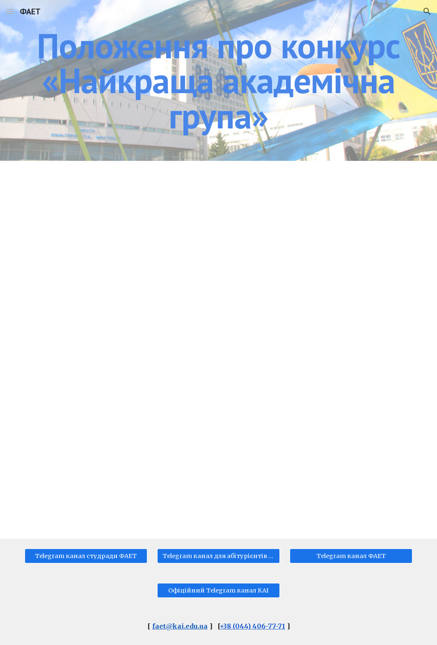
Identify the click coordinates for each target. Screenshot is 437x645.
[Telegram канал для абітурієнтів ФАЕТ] (218, 556)
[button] (10, 11)
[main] (218, 80)
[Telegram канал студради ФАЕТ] (86, 556)
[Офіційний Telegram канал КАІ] (218, 590)
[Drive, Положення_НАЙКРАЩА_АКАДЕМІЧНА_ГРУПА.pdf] (218, 350)
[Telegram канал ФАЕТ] (351, 556)
